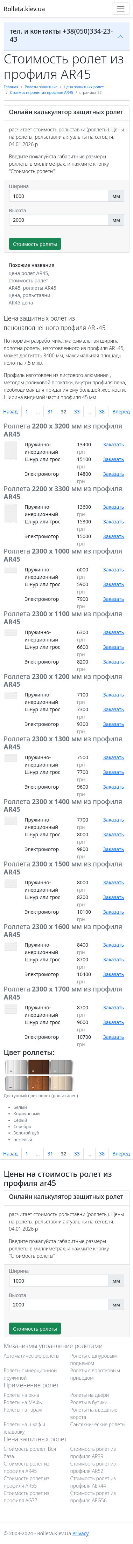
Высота (17, 210)
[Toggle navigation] (120, 8)
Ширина (19, 186)
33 (77, 411)
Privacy (80, 1533)
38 (102, 411)
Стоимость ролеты (35, 244)
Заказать (113, 444)
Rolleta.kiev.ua (24, 9)
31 (50, 411)
